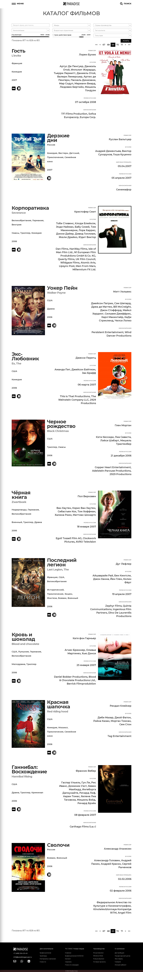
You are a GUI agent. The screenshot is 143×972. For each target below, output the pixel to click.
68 (108, 44)
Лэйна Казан (101, 721)
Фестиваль (119, 959)
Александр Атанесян (117, 848)
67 (104, 44)
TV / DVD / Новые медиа (74, 949)
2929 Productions (120, 474)
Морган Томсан (121, 721)
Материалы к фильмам (48, 959)
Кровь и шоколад (23, 637)
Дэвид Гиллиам (85, 233)
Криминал (37, 792)
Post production (98, 959)
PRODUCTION (98, 956)
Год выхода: (30, 35)
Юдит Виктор (87, 237)
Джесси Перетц (86, 357)
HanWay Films (78, 248)
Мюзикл (63, 727)
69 (113, 44)
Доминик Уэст (77, 786)
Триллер (25, 233)
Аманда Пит (62, 369)
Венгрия (16, 224)
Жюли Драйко (68, 237)
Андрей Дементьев (108, 151)
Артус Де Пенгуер (71, 66)
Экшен (68, 594)
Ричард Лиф (87, 792)
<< (96, 44)
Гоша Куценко (122, 154)
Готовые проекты (99, 962)
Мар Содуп (66, 83)
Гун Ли (85, 782)
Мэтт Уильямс (122, 291)
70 (117, 44)
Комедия (17, 71)
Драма (51, 309)
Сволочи (58, 845)
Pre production (98, 953)
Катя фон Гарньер (84, 638)
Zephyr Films (113, 605)
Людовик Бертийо (72, 86)
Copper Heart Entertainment (113, 467)
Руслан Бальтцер (120, 139)
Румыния (23, 651)
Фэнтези (52, 598)
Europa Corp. (88, 117)
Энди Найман (64, 226)
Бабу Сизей (82, 226)
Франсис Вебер (86, 770)
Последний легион (61, 562)
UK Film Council (85, 259)
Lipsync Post (67, 266)
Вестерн (63, 153)
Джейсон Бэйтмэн (83, 369)
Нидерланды (19, 509)
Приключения (55, 157)
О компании (119, 949)
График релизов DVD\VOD (74, 956)
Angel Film (124, 912)
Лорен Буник (87, 54)
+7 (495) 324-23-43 (20, 953)
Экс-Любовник (25, 356)
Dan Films (62, 248)
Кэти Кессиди (105, 437)
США (50, 300)
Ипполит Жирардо (83, 69)
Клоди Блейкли (85, 223)
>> (129, 44)
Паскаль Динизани (83, 80)
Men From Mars (85, 266)
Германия (38, 220)
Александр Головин (107, 860)
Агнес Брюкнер (75, 650)
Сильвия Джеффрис (118, 313)
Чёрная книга (21, 495)
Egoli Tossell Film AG (69, 538)
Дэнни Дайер (65, 233)
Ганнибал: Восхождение (29, 769)
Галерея (118, 962)
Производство (99, 949)
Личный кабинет (120, 965)
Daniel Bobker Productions (70, 676)
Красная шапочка (58, 704)
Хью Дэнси (89, 653)
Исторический (55, 590)
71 (122, 44)
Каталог (68, 959)
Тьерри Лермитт (64, 73)
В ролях (93, 62)
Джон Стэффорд (111, 310)
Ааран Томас (71, 796)
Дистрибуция (119, 953)
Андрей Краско (111, 863)
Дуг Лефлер (123, 563)
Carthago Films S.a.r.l (83, 826)
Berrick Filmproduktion (81, 683)
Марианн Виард (85, 83)
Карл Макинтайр (112, 317)
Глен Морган (123, 425)
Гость (18, 51)
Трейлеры (43, 956)
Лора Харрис (87, 230)
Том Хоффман (86, 511)
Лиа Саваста (123, 437)
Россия (51, 145)
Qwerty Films (66, 259)
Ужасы (15, 233)
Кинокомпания (89, 110)
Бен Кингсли (122, 575)
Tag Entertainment (119, 736)
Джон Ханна (101, 579)
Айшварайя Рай (103, 575)
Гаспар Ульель (70, 782)
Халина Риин (63, 514)
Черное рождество (61, 424)
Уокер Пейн (62, 288)
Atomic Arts (88, 262)
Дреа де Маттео (101, 306)
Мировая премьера (123, 162)
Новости (43, 962)
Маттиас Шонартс (84, 514)
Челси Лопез (123, 320)
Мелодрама (18, 664)
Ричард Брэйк (87, 803)
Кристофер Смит (85, 211)
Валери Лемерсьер (69, 76)
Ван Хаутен (64, 508)
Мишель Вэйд (86, 799)
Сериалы (68, 962)
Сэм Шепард (122, 303)
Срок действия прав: (71, 35)
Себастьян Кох (67, 511)
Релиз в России (90, 98)
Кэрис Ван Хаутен (83, 508)
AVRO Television (86, 541)
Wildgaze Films (69, 262)
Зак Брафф (89, 372)
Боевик (62, 598)
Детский (74, 153)
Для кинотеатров (46, 949)
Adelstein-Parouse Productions (111, 470)
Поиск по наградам (72, 965)
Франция (17, 63)
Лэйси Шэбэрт (109, 440)
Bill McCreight (122, 306)
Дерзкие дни (58, 138)
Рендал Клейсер (120, 705)
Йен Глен (116, 579)
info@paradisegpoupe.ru (22, 957)
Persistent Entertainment (107, 332)
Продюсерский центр (122, 956)
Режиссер (92, 50)
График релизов (45, 953)
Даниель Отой (86, 73)
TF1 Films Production (74, 113)
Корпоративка (30, 208)
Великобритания (21, 220)
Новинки (68, 953)
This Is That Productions (75, 396)
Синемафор (123, 189)
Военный (17, 522)
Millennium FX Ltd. (84, 269)
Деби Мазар (105, 717)
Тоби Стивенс (65, 223)
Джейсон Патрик (102, 303)
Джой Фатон (123, 717)
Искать (126, 41)
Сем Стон (125, 724)
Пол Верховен (87, 496)
